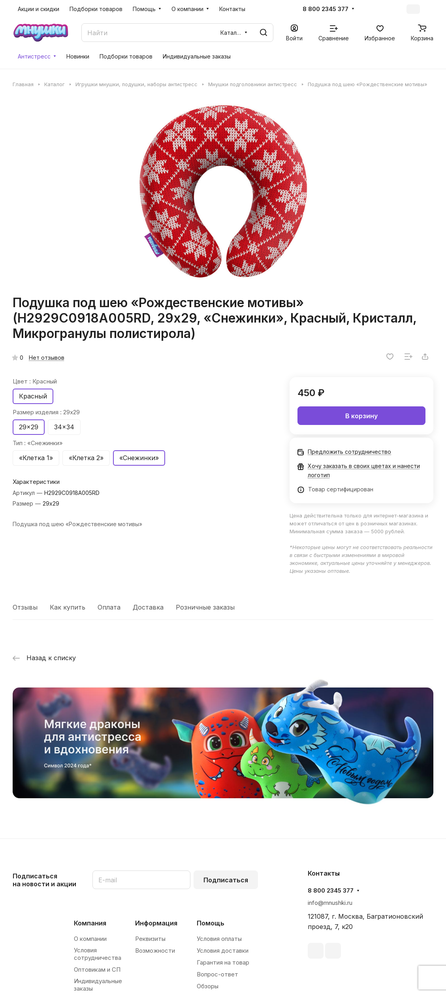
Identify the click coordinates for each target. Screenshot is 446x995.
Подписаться (225, 880)
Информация (156, 923)
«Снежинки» (139, 458)
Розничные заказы (205, 607)
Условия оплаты (219, 938)
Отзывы (25, 607)
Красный (33, 396)
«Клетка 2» (86, 458)
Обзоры (207, 986)
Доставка (148, 607)
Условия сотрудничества (97, 953)
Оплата (109, 607)
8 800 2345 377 (325, 9)
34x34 (64, 427)
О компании (90, 938)
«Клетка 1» (36, 458)
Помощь (210, 923)
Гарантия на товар (223, 962)
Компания (90, 923)
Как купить (67, 607)
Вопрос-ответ (217, 974)
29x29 (28, 427)
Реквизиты (150, 938)
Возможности (155, 950)
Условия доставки (222, 950)
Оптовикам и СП (97, 969)
